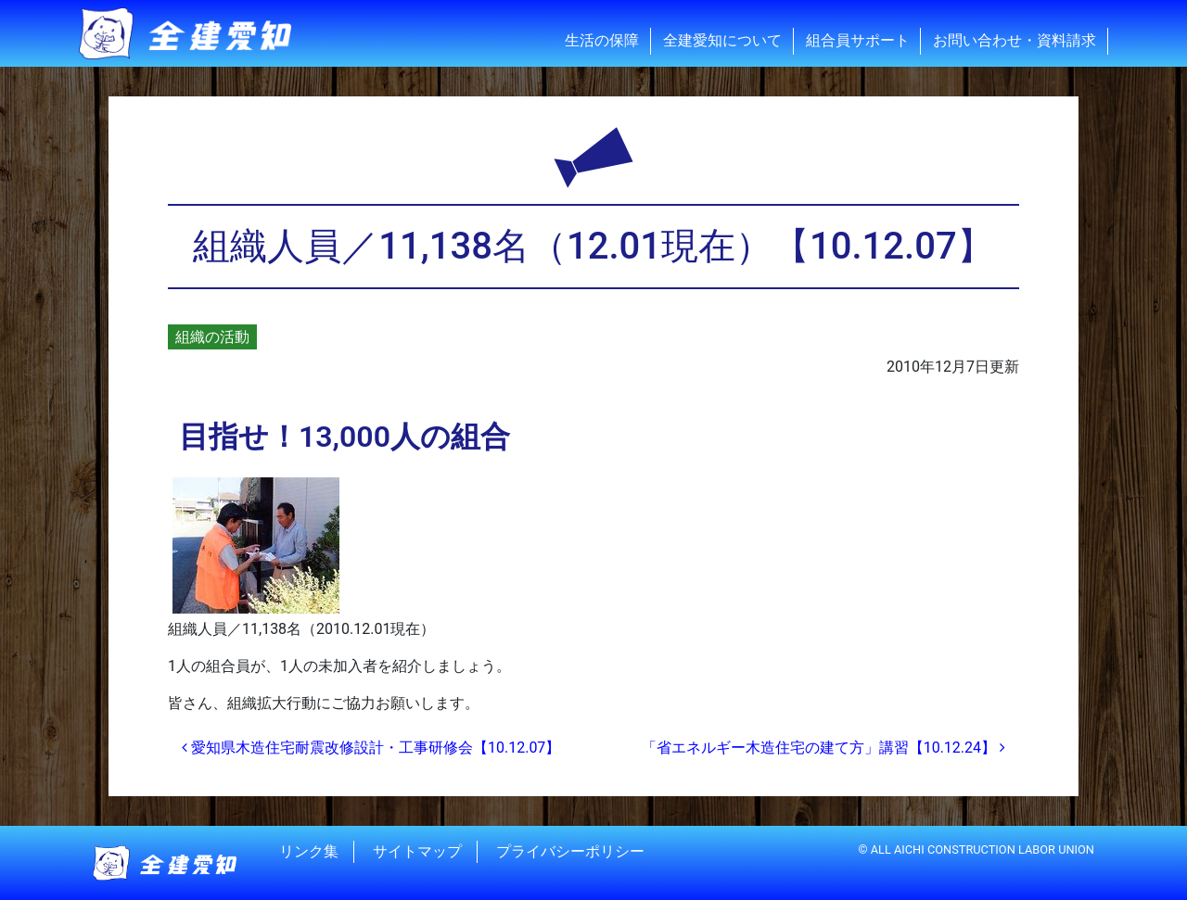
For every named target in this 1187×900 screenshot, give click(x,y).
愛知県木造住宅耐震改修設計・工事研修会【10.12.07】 (371, 747)
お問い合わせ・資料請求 (1014, 40)
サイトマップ (417, 851)
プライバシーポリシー (570, 851)
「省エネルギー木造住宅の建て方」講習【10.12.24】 (823, 747)
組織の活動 (212, 337)
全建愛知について (722, 40)
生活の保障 (602, 40)
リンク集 (308, 851)
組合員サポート (858, 40)
